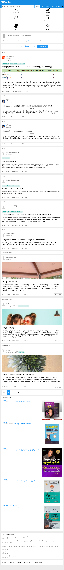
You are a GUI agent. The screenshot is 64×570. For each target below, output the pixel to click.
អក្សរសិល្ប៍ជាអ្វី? (6, 552)
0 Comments (17, 294)
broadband (12, 212)
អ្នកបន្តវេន (26, 306)
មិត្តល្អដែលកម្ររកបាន (11, 281)
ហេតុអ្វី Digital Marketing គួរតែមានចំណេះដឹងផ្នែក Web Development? (23, 240)
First (4, 392)
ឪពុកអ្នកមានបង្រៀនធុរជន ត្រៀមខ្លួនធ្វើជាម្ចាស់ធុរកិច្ (26, 450)
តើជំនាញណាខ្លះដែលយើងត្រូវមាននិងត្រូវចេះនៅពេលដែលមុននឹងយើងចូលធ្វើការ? (27, 106)
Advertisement (27, 562)
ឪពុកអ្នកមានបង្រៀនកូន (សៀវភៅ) (22, 402)
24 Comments (18, 92)
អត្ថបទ (20, 306)
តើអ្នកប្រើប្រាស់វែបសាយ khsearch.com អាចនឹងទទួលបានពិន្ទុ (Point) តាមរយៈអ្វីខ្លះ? (27, 67)
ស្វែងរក (37, 6)
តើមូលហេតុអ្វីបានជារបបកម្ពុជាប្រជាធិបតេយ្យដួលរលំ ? (15, 537)
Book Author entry (37, 562)
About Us (4, 562)
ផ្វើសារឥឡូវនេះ (43, 46)
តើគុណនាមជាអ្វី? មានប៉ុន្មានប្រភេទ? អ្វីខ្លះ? (12, 556)
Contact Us (11, 562)
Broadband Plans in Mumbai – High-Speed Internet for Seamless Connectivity (26, 215)
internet (4, 212)
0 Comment (16, 117)
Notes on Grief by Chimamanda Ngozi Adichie (18, 374)
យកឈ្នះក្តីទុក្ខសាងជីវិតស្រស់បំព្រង (22, 424)
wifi (8, 212)
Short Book (21, 352)
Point (23, 64)
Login (53, 6)
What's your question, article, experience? (19, 36)
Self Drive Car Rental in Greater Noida (11, 186)
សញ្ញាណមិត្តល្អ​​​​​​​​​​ (8, 328)
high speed (19, 212)
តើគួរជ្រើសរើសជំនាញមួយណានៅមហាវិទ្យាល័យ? (17, 131)
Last (26, 392)
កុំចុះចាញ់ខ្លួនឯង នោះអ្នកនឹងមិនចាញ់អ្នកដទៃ (25, 481)
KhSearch (18, 562)
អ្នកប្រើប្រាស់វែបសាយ (15, 64)
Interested (58, 294)
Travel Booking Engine (9, 161)
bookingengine (6, 158)
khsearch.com (6, 64)
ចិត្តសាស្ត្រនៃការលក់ (19, 507)
